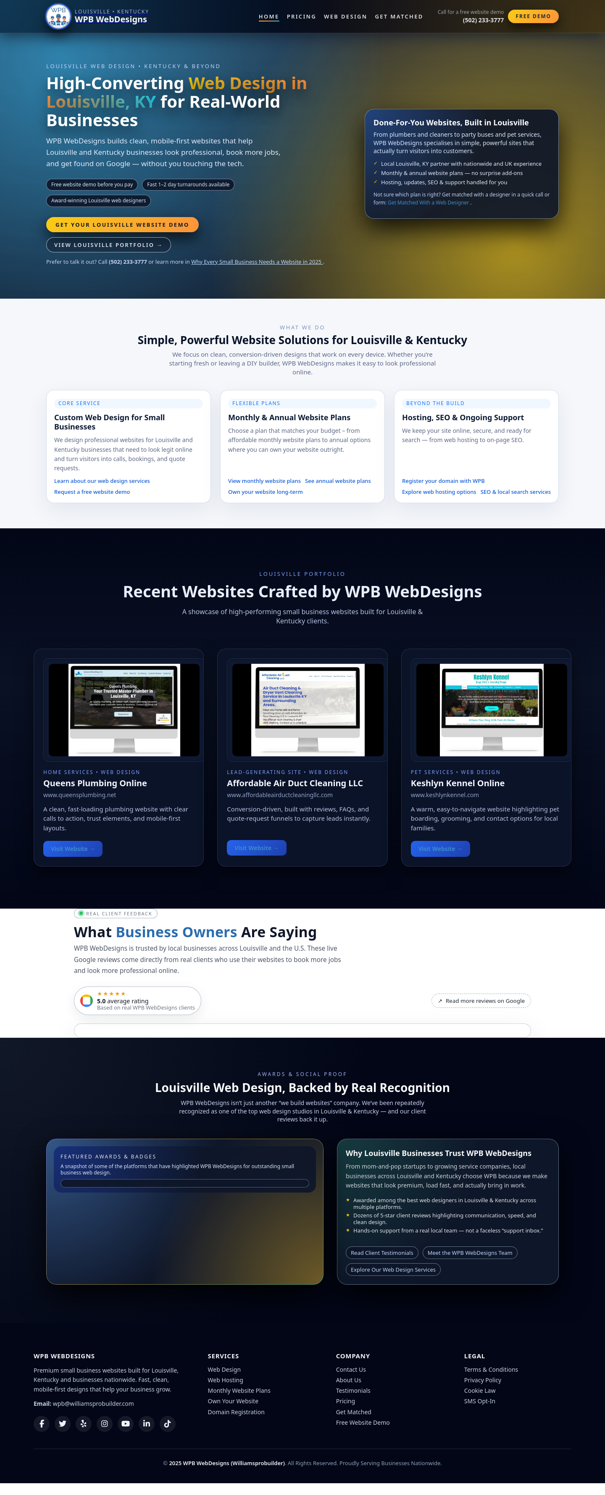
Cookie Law (480, 1390)
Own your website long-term (265, 491)
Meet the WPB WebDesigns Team (470, 1252)
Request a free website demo (92, 491)
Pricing (301, 16)
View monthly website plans (264, 480)
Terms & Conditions (491, 1369)
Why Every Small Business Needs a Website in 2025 (257, 261)
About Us (348, 1380)
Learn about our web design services (102, 480)
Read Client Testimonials (382, 1252)
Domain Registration (236, 1412)
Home (269, 16)
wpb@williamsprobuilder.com (93, 1404)
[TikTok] (168, 1424)
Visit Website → (73, 849)
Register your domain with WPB (443, 480)
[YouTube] (126, 1424)
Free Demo (533, 16)
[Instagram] (105, 1424)
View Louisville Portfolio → (108, 245)
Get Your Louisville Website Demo (122, 224)
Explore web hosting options (439, 491)
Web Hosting (225, 1380)
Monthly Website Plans (239, 1390)
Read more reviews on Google (481, 1001)
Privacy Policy (482, 1380)
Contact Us (351, 1369)
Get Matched (399, 16)
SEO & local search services (516, 491)
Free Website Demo (363, 1422)
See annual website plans (338, 480)
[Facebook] (42, 1424)
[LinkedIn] (147, 1424)
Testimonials (353, 1390)
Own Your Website (233, 1401)
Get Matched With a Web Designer (429, 202)
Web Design (345, 16)
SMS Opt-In (479, 1401)
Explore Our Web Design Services (393, 1269)
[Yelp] (84, 1424)
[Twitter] (63, 1424)
